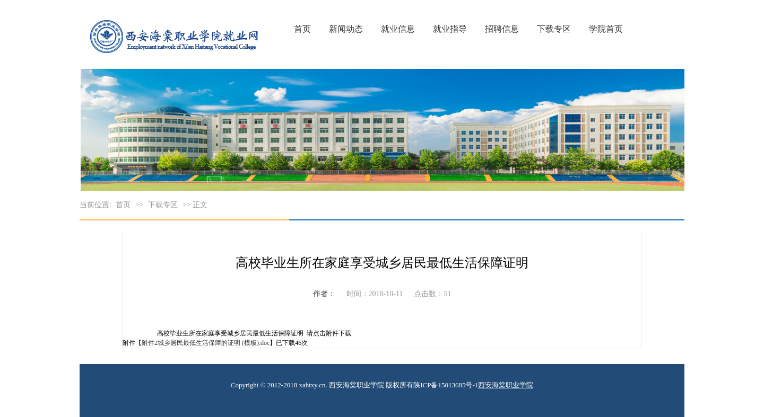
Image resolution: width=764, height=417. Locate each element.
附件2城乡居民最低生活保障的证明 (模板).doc (206, 343)
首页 (302, 28)
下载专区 (554, 28)
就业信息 (398, 28)
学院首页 (606, 28)
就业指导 (450, 28)
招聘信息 (502, 28)
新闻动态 (346, 28)
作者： (324, 294)
